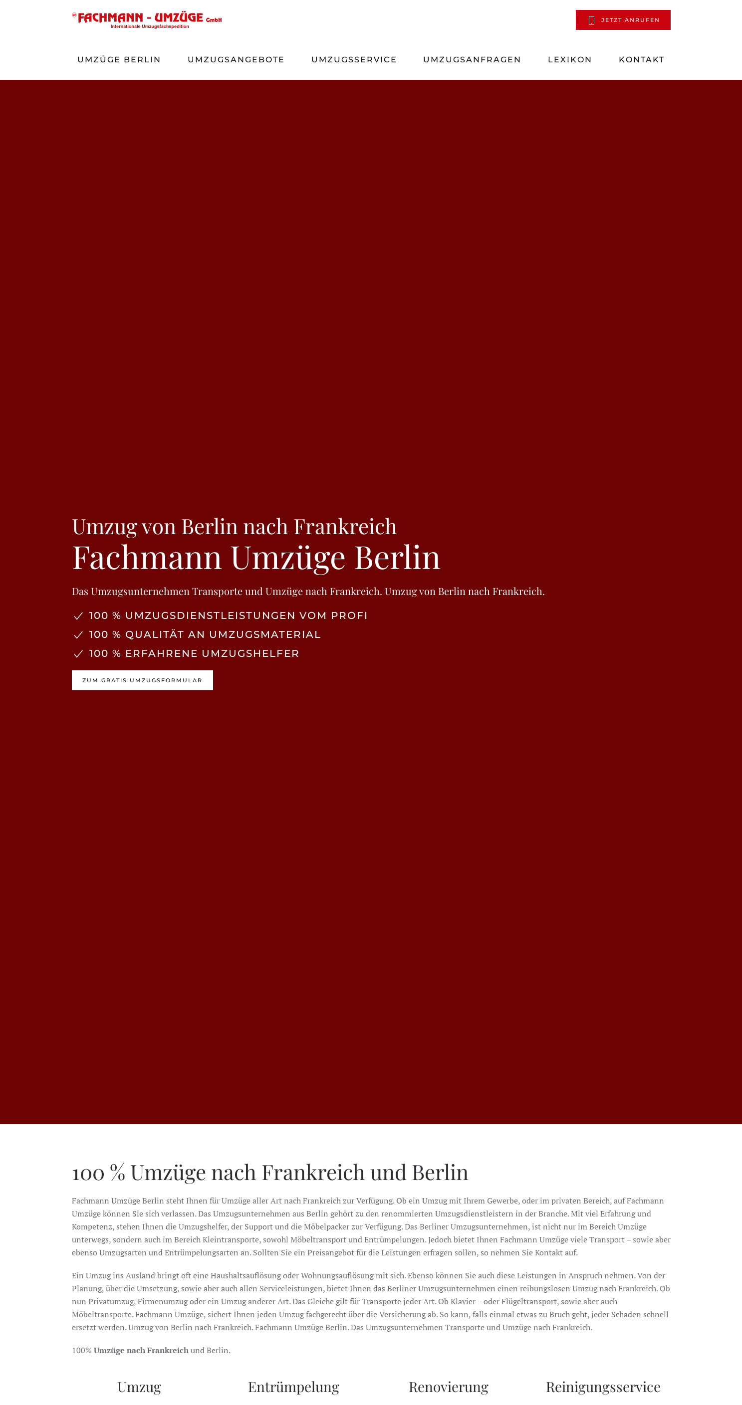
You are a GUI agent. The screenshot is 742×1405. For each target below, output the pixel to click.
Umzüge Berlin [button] (119, 59)
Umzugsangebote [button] (236, 59)
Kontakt (642, 59)
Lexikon (570, 59)
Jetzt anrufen (623, 20)
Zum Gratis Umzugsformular (142, 680)
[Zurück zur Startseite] (147, 20)
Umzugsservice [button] (354, 59)
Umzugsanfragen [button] (472, 59)
